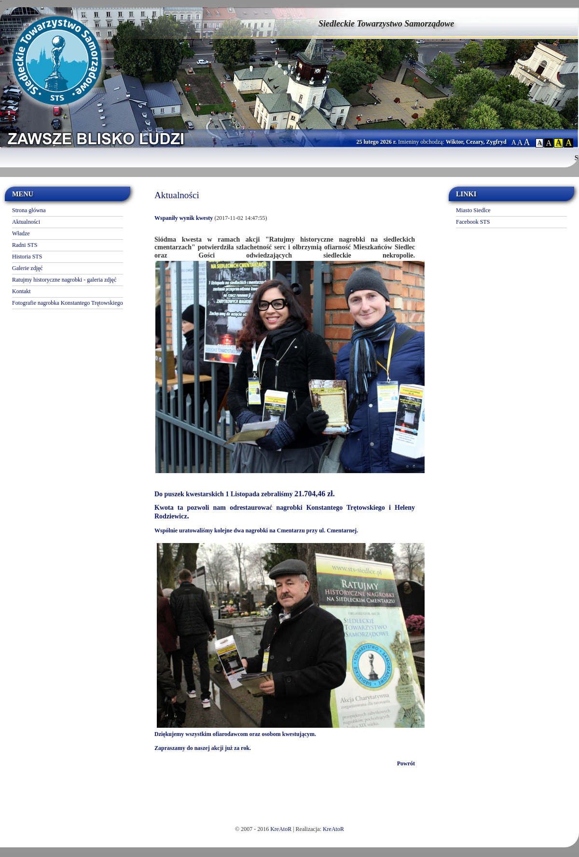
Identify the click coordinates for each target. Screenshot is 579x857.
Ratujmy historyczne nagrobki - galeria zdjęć (64, 279)
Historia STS (27, 256)
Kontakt (21, 291)
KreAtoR (280, 829)
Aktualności (26, 221)
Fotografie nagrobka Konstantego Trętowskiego (67, 302)
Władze (21, 233)
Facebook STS (473, 221)
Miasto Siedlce (473, 210)
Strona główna (29, 210)
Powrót (406, 763)
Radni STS (24, 245)
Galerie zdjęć (27, 268)
